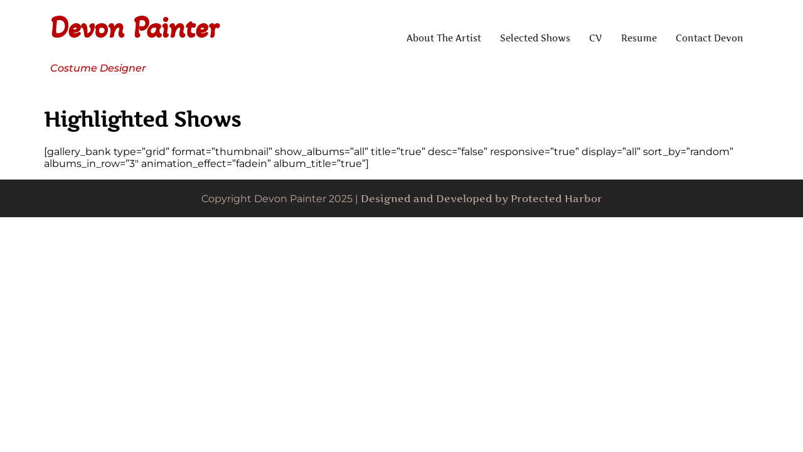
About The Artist (444, 38)
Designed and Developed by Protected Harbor (481, 198)
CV (595, 38)
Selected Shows (535, 38)
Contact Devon (709, 38)
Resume (639, 38)
